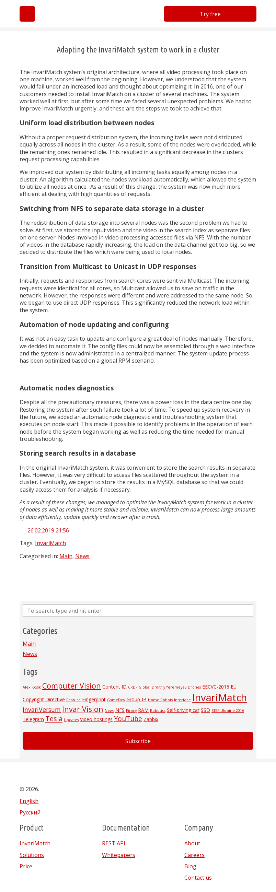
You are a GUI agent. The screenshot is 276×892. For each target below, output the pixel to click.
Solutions (32, 855)
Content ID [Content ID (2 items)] (114, 686)
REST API (113, 843)
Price (26, 866)
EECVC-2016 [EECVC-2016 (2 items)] (215, 686)
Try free (210, 14)
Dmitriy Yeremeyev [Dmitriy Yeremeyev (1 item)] (169, 687)
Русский (30, 812)
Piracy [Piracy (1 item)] (131, 710)
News (82, 556)
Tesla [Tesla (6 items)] (53, 718)
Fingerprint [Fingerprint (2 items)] (94, 699)
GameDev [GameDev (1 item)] (116, 699)
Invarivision (76, 18)
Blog (190, 866)
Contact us (198, 877)
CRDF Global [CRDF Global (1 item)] (139, 687)
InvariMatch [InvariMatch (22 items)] (219, 697)
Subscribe (138, 741)
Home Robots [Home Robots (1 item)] (160, 699)
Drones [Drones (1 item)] (194, 687)
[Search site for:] (138, 611)
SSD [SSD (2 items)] (205, 710)
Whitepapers (118, 855)
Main (65, 556)
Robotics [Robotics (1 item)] (157, 710)
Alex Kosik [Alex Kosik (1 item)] (32, 687)
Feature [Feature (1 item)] (73, 699)
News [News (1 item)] (109, 710)
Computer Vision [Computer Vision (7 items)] (71, 686)
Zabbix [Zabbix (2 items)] (150, 719)
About (192, 843)
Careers (194, 855)
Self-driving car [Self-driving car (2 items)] (183, 710)
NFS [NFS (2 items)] (120, 710)
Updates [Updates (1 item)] (71, 719)
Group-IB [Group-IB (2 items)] (136, 699)
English (29, 801)
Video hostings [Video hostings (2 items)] (96, 719)
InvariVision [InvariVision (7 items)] (82, 709)
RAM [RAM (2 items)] (143, 710)
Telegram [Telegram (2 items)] (33, 719)
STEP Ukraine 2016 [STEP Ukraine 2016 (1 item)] (227, 710)
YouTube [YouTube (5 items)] (128, 718)
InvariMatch (50, 543)
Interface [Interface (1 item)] (182, 699)
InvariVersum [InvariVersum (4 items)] (42, 709)
